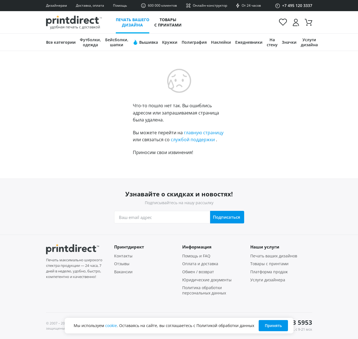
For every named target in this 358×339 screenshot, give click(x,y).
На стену (272, 42)
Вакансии (123, 271)
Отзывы (121, 263)
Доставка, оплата (90, 5)
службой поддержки (193, 139)
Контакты (123, 255)
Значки (289, 42)
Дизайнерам (56, 5)
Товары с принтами (168, 22)
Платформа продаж (269, 271)
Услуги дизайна (309, 42)
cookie (111, 325)
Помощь (120, 5)
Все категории (61, 42)
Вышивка (145, 42)
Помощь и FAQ (196, 255)
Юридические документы (207, 279)
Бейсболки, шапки (116, 42)
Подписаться (226, 217)
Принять (273, 325)
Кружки (169, 42)
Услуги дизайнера (267, 279)
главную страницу (204, 133)
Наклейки (221, 42)
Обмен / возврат (198, 271)
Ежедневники (249, 42)
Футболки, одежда (90, 42)
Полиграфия (194, 42)
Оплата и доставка (200, 263)
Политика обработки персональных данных (204, 290)
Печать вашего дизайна (132, 22)
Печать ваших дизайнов (273, 255)
